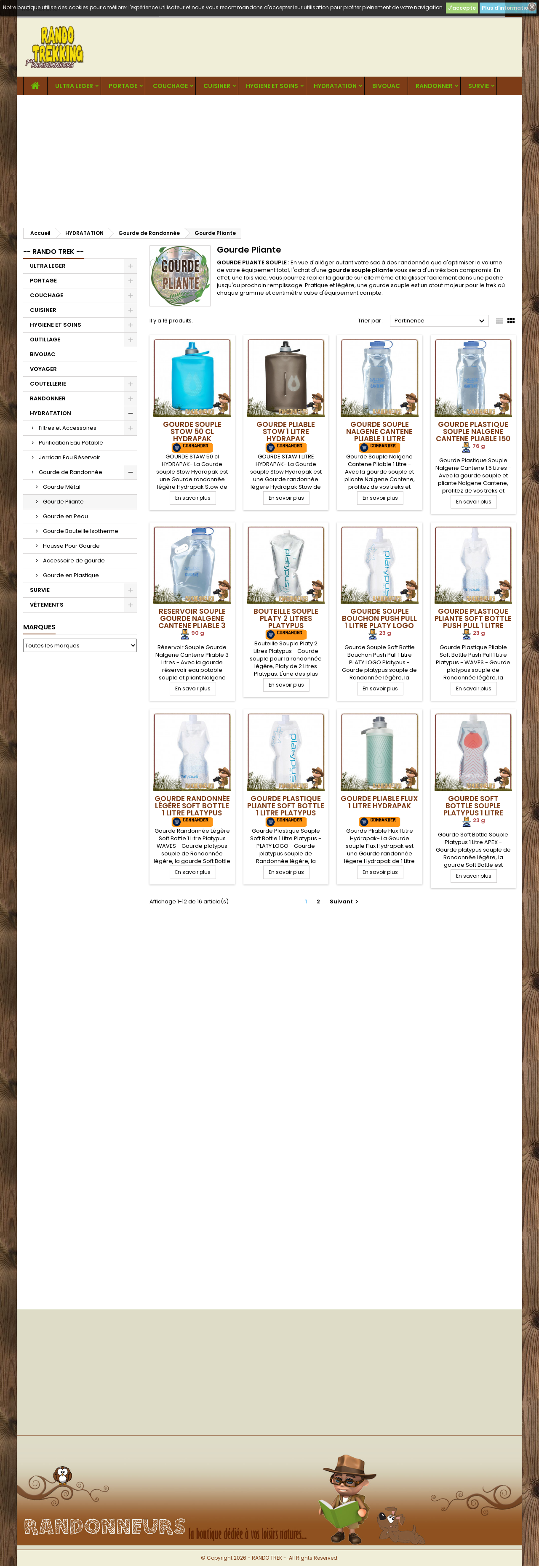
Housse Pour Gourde (71, 546)
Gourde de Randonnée (70, 472)
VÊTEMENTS (47, 605)
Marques (39, 627)
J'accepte (462, 7)
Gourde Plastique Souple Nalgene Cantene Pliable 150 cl (473, 435)
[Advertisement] (269, 158)
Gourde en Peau (65, 516)
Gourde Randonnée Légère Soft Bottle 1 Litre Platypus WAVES (192, 809)
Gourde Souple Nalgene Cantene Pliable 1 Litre (379, 431)
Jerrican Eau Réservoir (69, 457)
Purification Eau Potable (71, 443)
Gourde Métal (61, 487)
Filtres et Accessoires (67, 428)
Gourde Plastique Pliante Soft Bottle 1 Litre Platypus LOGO (285, 809)
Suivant (345, 902)
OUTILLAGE (45, 340)
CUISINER (216, 86)
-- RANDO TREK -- (53, 251)
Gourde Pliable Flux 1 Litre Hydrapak (379, 802)
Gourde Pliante (63, 502)
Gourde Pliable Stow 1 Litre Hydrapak (285, 431)
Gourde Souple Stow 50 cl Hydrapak (192, 431)
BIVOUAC (386, 86)
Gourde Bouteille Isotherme (80, 531)
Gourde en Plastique (71, 575)
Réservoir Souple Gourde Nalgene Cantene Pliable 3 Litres (192, 622)
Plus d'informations (508, 7)
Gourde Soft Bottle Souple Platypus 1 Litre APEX (473, 809)
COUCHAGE (170, 86)
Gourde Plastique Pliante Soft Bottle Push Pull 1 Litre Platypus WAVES (473, 622)
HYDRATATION (335, 86)
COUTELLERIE (48, 384)
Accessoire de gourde (74, 561)
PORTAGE (123, 86)
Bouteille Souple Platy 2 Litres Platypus (285, 618)
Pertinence (441, 321)
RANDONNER (434, 86)
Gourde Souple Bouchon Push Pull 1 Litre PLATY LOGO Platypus (379, 622)
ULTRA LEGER (74, 86)
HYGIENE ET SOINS (272, 86)
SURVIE (478, 86)
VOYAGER (43, 369)
